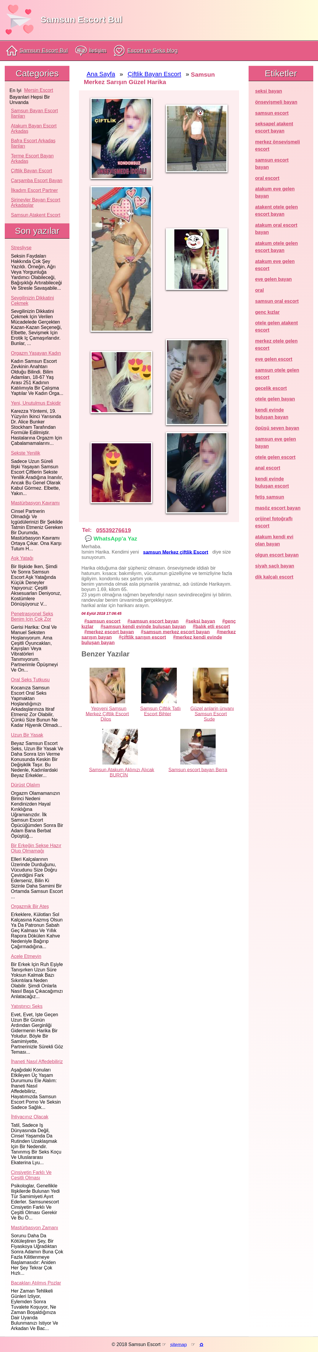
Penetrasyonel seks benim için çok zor (32, 616)
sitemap (178, 1344)
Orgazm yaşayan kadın (36, 353)
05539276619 (113, 530)
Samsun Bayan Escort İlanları (34, 113)
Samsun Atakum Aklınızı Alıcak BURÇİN (121, 772)
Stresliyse (21, 247)
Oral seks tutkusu (30, 679)
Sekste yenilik (25, 453)
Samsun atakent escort (35, 215)
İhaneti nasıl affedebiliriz (37, 1061)
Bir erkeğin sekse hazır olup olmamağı (36, 848)
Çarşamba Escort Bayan (36, 180)
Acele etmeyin (26, 956)
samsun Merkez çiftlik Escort (175, 551)
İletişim (90, 50)
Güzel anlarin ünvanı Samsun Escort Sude (212, 713)
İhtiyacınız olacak (29, 1116)
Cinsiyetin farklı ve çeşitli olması (31, 1175)
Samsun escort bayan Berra (197, 769)
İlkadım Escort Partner (34, 190)
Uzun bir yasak (27, 735)
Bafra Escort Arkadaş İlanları (33, 143)
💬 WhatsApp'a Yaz (111, 538)
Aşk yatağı (22, 558)
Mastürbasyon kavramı (35, 502)
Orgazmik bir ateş (30, 906)
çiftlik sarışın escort (143, 636)
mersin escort (38, 90)
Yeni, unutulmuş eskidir (36, 403)
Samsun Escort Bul (81, 19)
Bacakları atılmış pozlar (36, 1282)
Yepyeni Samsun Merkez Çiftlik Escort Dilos (107, 713)
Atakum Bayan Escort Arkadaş (34, 128)
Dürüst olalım (25, 784)
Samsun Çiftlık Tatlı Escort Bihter (160, 711)
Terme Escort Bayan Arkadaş (32, 158)
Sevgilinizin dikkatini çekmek (32, 300)
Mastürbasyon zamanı (34, 1227)
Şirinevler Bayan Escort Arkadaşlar (35, 202)
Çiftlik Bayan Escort (31, 170)
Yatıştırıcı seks (26, 1006)
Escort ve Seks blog (145, 51)
